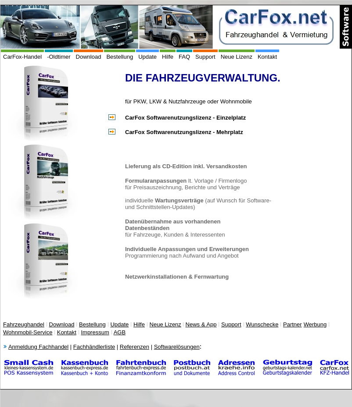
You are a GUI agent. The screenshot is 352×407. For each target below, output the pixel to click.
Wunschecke (262, 324)
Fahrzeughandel (23, 324)
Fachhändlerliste (94, 346)
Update (147, 56)
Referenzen (134, 346)
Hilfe (167, 56)
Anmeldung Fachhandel (38, 346)
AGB (120, 332)
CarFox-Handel (22, 56)
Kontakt (267, 56)
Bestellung (119, 56)
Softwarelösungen (177, 346)
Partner (292, 324)
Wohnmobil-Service (27, 332)
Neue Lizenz (236, 56)
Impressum (95, 332)
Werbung (315, 324)
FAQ (184, 56)
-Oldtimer (58, 56)
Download (88, 56)
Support (205, 56)
